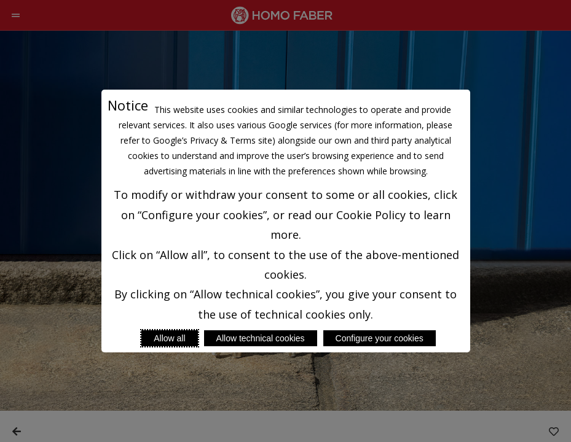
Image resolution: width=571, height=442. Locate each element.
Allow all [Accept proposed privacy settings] (169, 338)
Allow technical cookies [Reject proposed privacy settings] (260, 338)
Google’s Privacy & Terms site (212, 140)
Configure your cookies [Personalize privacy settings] (379, 338)
